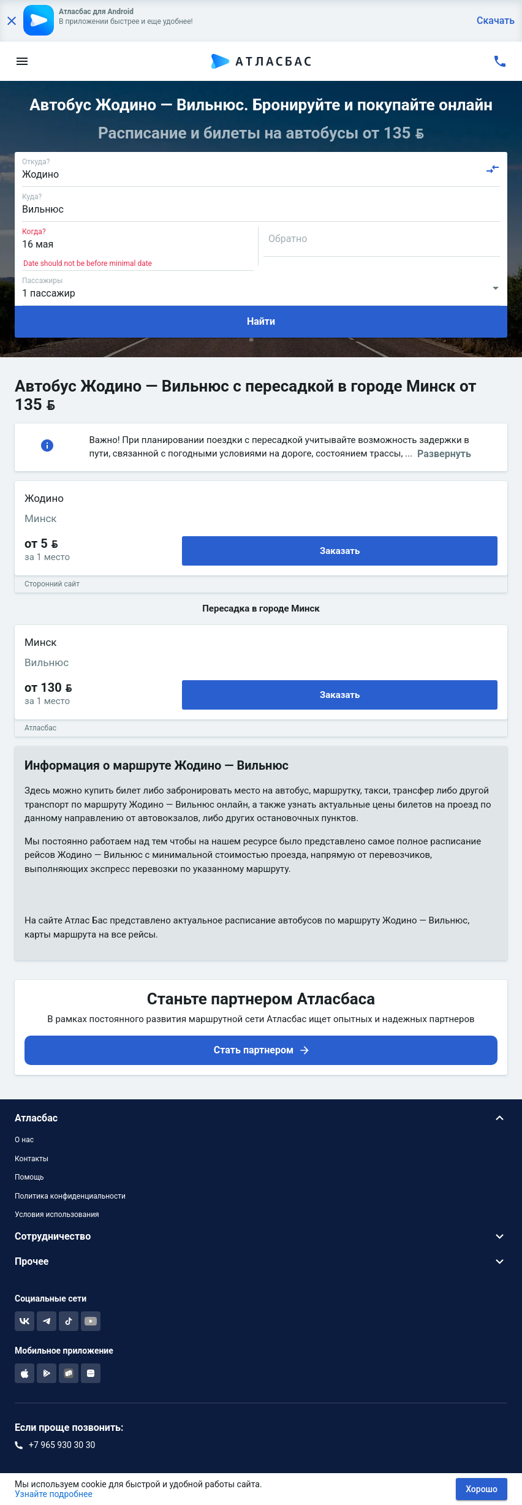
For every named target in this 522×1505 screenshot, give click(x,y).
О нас (24, 1139)
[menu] (22, 61)
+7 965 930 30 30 (62, 1445)
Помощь (29, 1177)
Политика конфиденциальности (70, 1196)
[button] (261, 1118)
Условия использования (57, 1214)
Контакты (31, 1158)
